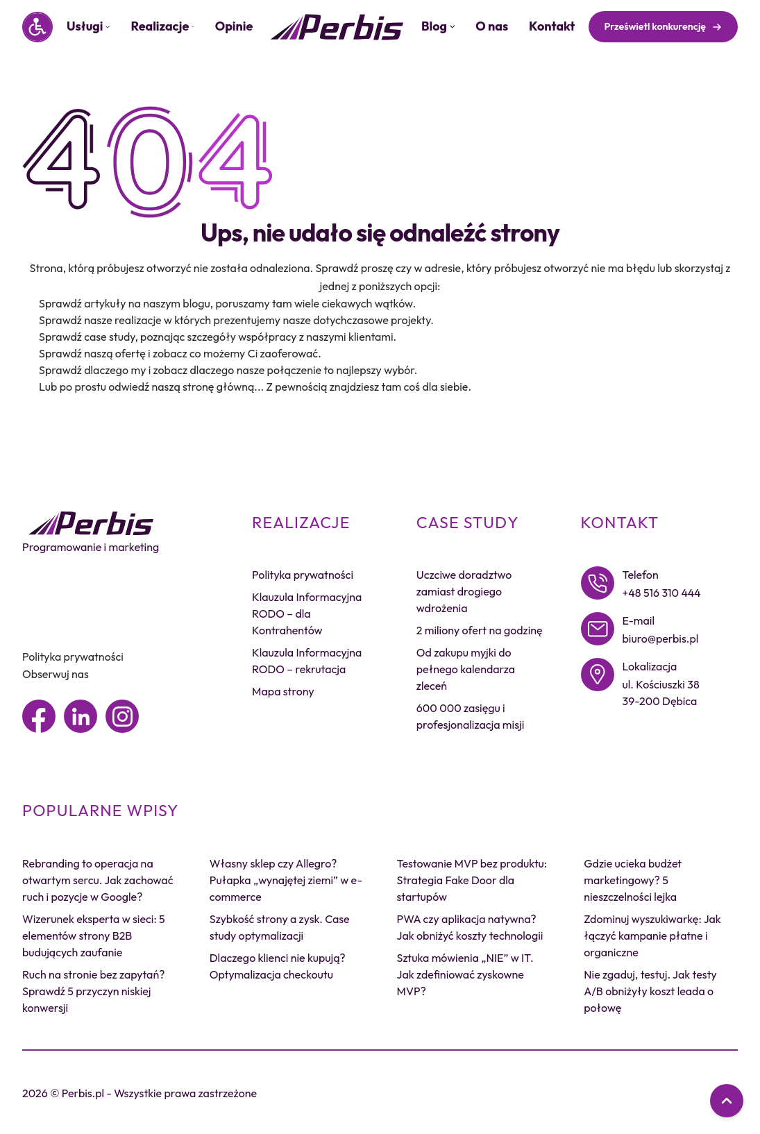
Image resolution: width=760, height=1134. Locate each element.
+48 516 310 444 (662, 593)
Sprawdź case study (87, 337)
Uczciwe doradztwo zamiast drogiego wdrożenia (464, 591)
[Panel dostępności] (37, 27)
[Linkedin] (80, 716)
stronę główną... (223, 386)
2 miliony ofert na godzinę (479, 630)
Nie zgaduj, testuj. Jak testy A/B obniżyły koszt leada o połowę (650, 991)
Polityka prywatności (73, 656)
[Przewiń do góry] (726, 1100)
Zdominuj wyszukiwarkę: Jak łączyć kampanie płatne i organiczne (652, 935)
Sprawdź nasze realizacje (100, 320)
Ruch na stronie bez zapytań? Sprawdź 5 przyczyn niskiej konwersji (93, 991)
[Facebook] (39, 716)
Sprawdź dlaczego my (92, 370)
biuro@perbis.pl (661, 638)
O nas (491, 26)
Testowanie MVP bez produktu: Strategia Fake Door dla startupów (472, 880)
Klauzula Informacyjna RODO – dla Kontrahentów (307, 613)
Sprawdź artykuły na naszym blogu (124, 303)
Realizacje (162, 26)
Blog (438, 26)
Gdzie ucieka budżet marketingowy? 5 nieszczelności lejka (633, 880)
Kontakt (552, 26)
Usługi (88, 26)
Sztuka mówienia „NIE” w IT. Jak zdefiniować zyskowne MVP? (465, 974)
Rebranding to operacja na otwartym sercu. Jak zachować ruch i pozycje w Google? (97, 880)
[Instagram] (122, 716)
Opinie (234, 26)
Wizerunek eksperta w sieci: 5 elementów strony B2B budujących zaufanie (93, 935)
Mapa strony (283, 691)
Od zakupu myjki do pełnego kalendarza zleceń (465, 669)
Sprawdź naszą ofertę (92, 353)
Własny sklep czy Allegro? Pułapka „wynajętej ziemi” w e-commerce (286, 880)
